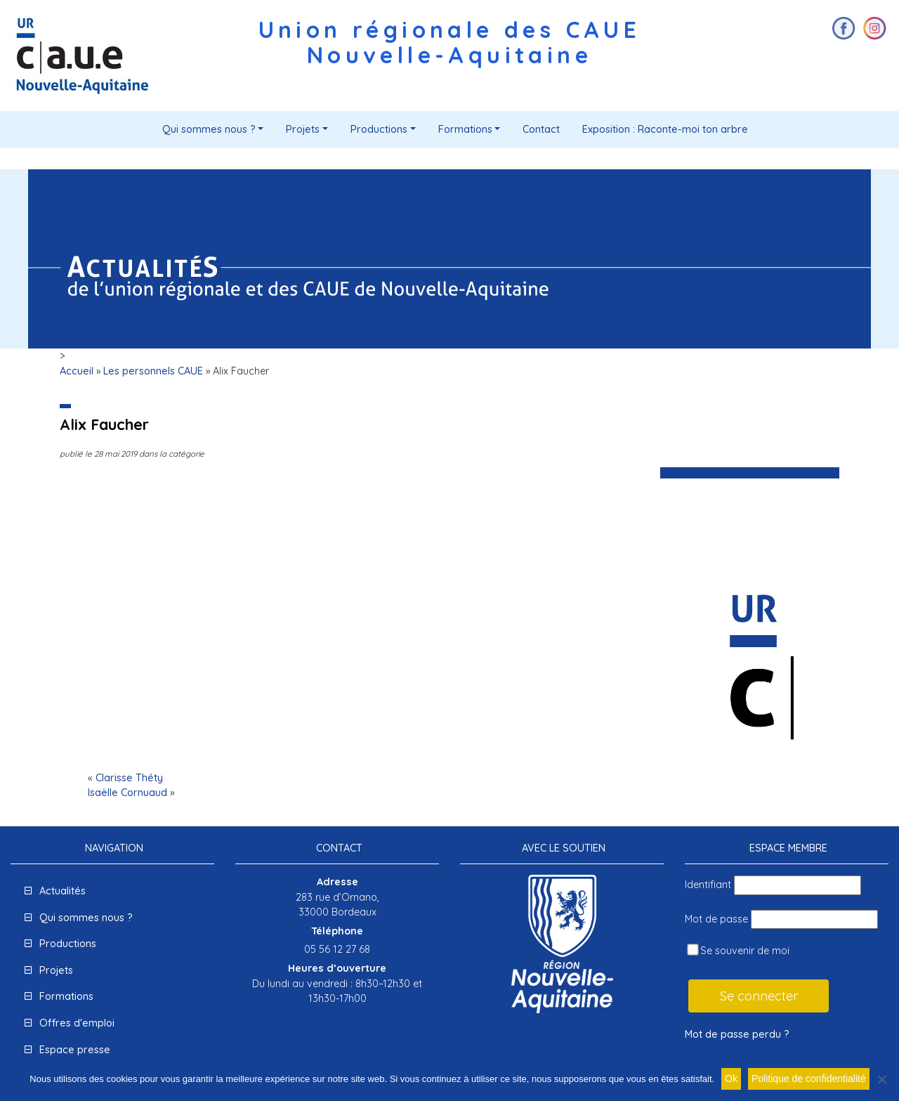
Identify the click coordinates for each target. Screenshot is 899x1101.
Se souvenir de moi (738, 950)
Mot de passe (716, 919)
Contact (541, 129)
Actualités (62, 891)
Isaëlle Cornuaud (127, 792)
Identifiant (708, 884)
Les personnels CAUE (153, 371)
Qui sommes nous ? (209, 129)
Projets (303, 129)
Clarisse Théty (129, 777)
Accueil (76, 371)
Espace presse (74, 1049)
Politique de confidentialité (809, 1078)
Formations (465, 129)
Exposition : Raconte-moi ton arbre (665, 129)
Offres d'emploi (76, 1023)
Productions (378, 129)
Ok (731, 1078)
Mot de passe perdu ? (737, 1034)
